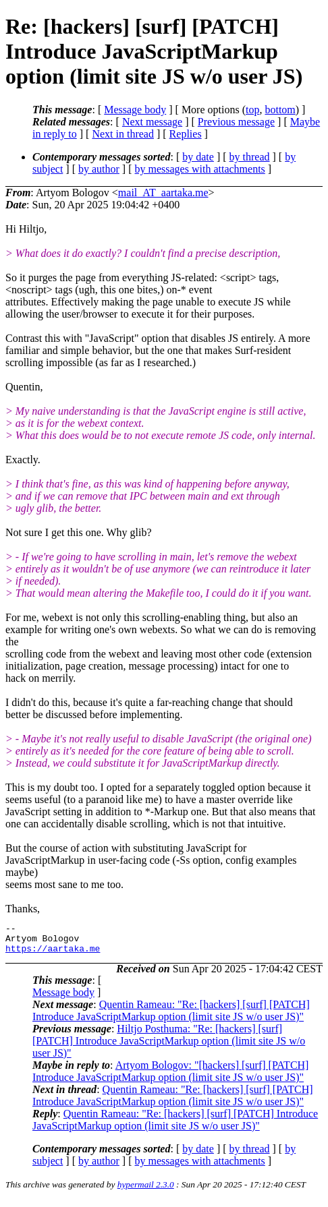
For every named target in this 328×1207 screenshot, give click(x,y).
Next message (152, 121)
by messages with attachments (200, 169)
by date (198, 157)
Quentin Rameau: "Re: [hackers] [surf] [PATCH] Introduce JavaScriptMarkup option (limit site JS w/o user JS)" (171, 1016)
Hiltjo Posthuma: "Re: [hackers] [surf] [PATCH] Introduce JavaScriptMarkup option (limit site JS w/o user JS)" (168, 1047)
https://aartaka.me (52, 954)
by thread (249, 157)
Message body (135, 109)
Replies (185, 134)
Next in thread (123, 134)
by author (98, 169)
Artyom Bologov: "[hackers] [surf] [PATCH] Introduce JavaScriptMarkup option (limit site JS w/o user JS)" (170, 1077)
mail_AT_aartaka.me (163, 192)
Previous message (236, 121)
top (252, 109)
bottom (280, 109)
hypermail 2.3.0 (145, 1190)
